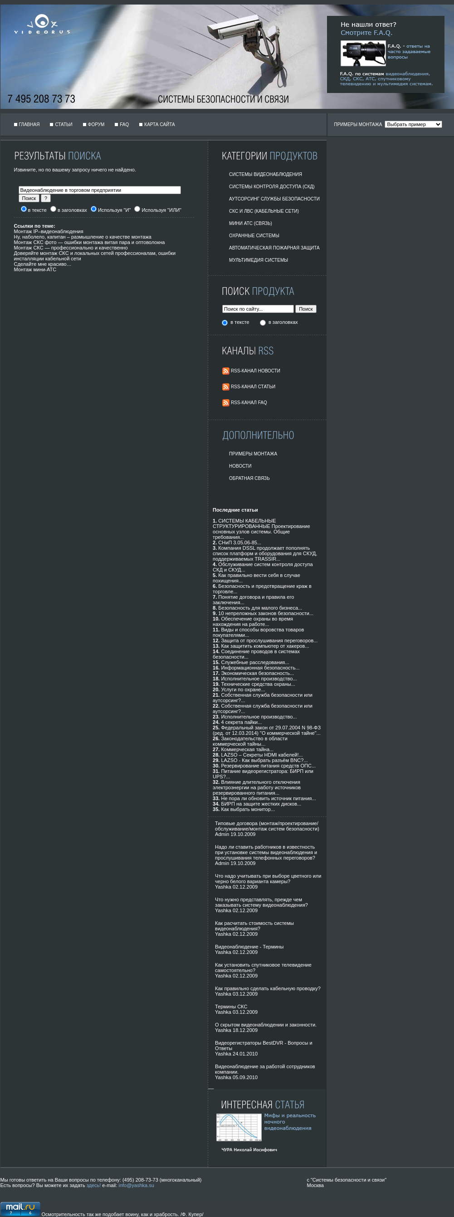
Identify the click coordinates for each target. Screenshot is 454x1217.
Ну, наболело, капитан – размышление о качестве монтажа (82, 236)
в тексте (240, 322)
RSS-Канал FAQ (249, 402)
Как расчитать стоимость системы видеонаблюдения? (254, 925)
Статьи (63, 124)
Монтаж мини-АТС (35, 269)
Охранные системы (254, 235)
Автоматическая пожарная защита (274, 247)
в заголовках (283, 322)
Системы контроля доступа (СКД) (272, 186)
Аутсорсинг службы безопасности (274, 198)
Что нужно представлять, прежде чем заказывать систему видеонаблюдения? (261, 902)
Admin (222, 834)
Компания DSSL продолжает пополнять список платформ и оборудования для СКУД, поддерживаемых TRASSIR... (265, 553)
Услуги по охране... (243, 689)
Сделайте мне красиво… (43, 264)
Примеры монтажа (253, 453)
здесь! (94, 1185)
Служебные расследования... (255, 662)
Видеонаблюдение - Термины (249, 946)
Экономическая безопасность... (257, 673)
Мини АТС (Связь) (250, 223)
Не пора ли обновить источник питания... (268, 798)
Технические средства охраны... (258, 684)
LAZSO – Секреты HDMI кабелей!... (262, 755)
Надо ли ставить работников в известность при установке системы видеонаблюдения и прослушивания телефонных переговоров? (266, 852)
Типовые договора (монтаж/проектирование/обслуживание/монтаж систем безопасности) (267, 826)
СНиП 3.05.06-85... (239, 542)
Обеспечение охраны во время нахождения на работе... (253, 621)
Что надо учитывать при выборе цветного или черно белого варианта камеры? (268, 878)
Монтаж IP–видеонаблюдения (48, 231)
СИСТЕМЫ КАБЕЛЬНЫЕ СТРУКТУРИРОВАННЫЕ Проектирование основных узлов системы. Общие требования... (261, 529)
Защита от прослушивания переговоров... (269, 640)
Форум (96, 124)
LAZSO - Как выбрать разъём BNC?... (264, 760)
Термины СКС (231, 1006)
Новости (240, 466)
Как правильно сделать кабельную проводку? (268, 988)
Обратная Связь (249, 478)
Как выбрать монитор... (247, 809)
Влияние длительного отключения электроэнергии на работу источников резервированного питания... (257, 787)
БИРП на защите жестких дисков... (261, 803)
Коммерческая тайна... (247, 749)
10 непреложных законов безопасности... (265, 613)
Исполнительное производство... (259, 678)
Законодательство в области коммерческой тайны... (250, 741)
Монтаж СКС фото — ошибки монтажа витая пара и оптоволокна (89, 242)
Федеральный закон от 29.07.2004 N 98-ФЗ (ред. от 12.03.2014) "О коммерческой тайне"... (267, 730)
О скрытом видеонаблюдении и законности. (266, 1024)
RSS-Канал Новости (255, 370)
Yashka (223, 887)
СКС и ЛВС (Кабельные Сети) (264, 211)
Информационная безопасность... (260, 667)
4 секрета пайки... (241, 722)
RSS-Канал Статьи (253, 386)
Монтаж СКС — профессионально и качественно (71, 247)
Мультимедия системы (258, 260)
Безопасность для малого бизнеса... (260, 608)
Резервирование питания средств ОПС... (268, 765)
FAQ (124, 124)
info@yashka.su (136, 1185)
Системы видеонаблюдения (265, 174)
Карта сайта (159, 124)
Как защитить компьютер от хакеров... (265, 646)
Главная (29, 124)
